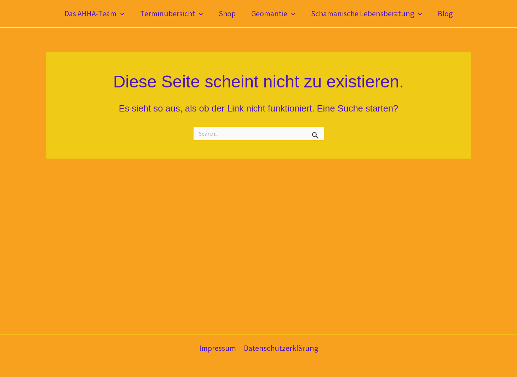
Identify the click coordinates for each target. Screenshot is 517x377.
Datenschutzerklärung (281, 348)
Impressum (217, 348)
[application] (120, 13)
